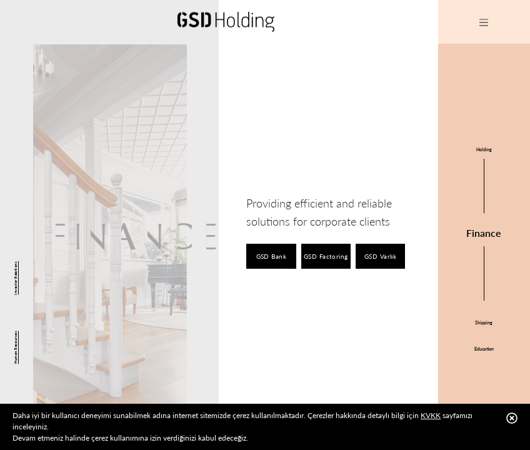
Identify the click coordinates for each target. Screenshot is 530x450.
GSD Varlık (380, 256)
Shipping (483, 322)
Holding (484, 149)
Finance (483, 233)
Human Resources (16, 347)
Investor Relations (16, 278)
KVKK (431, 415)
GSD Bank (271, 256)
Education (484, 348)
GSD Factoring (326, 256)
